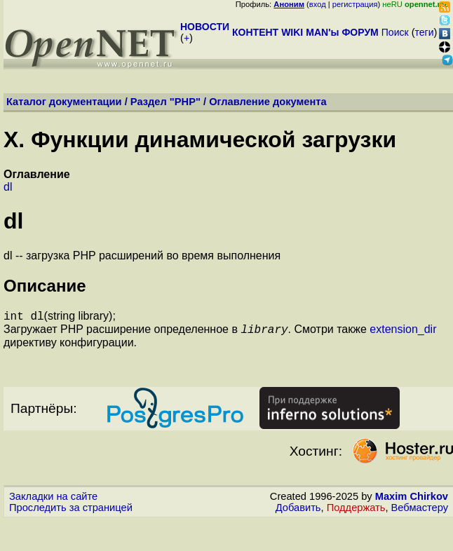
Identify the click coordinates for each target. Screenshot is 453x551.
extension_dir (403, 333)
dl (8, 187)
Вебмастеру (419, 511)
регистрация (355, 4)
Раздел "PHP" (165, 101)
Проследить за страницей (71, 511)
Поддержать (356, 511)
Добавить (298, 511)
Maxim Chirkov (411, 500)
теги (424, 32)
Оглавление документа (268, 101)
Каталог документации (64, 101)
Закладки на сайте (53, 500)
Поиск (395, 32)
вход (317, 4)
